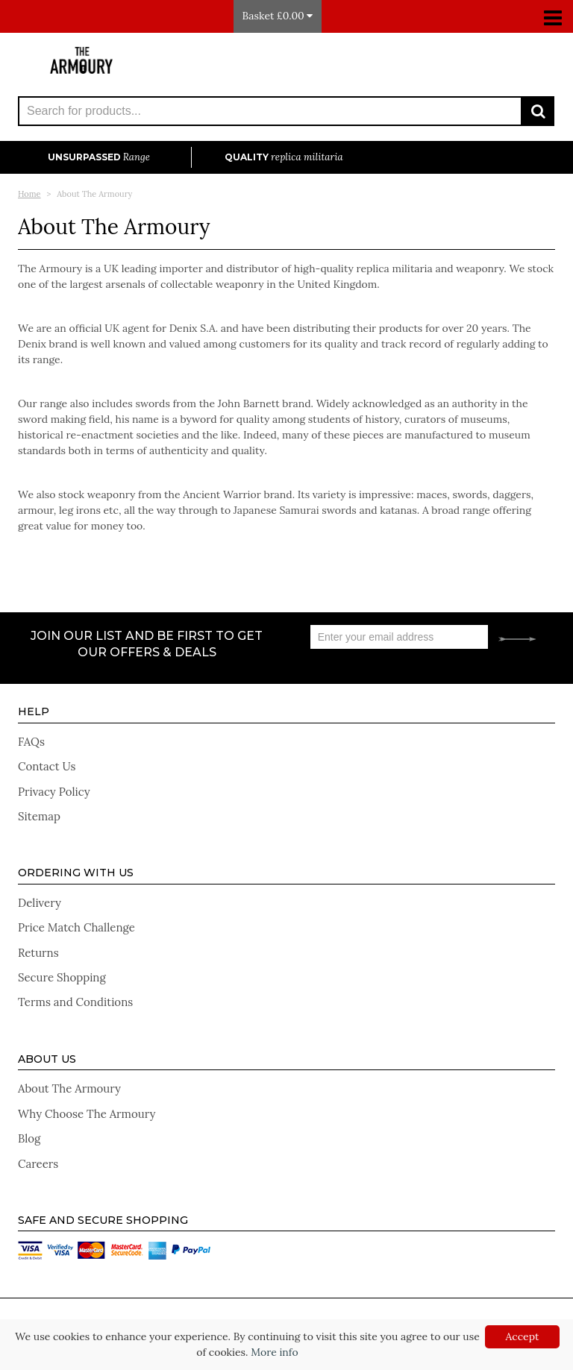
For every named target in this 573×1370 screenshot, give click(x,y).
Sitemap (39, 816)
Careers (38, 1164)
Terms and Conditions (75, 1002)
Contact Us (47, 766)
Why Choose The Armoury (86, 1114)
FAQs (31, 742)
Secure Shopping (62, 977)
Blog (29, 1138)
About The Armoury (69, 1088)
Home (29, 194)
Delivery (39, 903)
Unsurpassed (99, 157)
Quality (284, 157)
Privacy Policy (54, 792)
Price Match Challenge (76, 927)
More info (274, 1352)
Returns (38, 953)
